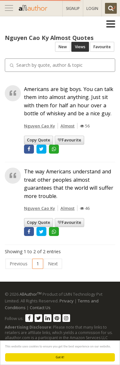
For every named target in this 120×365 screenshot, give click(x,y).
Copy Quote (38, 140)
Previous (19, 264)
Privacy (67, 301)
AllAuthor (31, 294)
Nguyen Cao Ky (39, 126)
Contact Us (40, 307)
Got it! (60, 357)
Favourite (102, 46)
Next (53, 264)
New (63, 46)
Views (80, 46)
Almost (67, 126)
